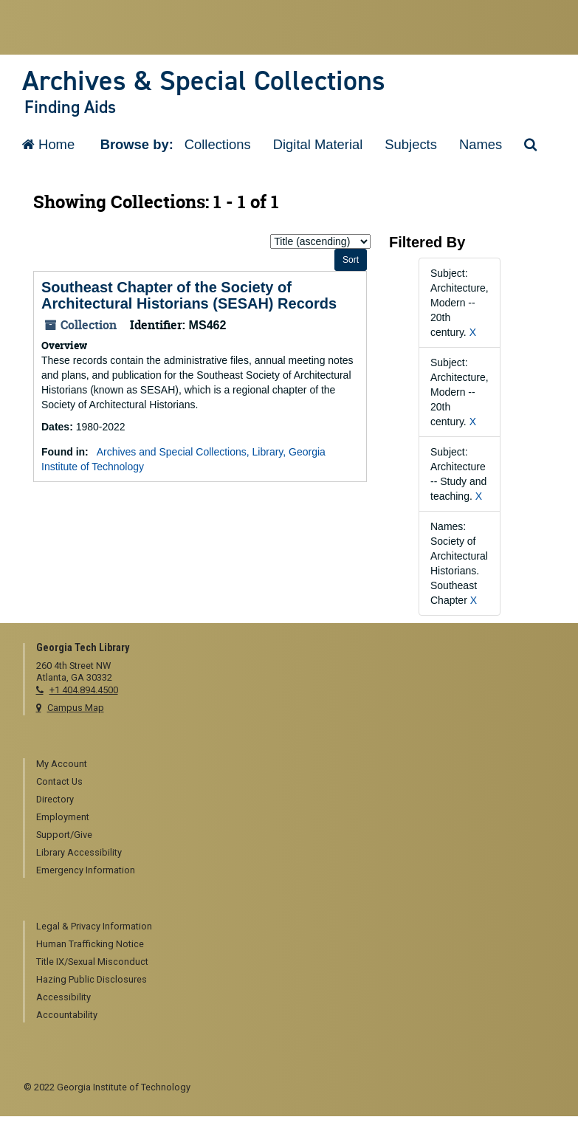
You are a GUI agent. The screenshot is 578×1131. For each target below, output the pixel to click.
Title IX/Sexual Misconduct (92, 961)
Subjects (411, 144)
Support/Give (64, 834)
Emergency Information (85, 870)
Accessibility (63, 997)
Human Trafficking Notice (90, 943)
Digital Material (318, 144)
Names (480, 144)
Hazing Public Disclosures (91, 979)
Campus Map (75, 707)
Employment (62, 816)
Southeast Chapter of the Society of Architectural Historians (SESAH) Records (189, 295)
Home (48, 144)
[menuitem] (295, 764)
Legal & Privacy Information (94, 926)
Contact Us (59, 781)
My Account (61, 763)
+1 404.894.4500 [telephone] (83, 689)
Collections (218, 144)
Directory (55, 799)
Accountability (66, 1014)
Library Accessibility (79, 852)
